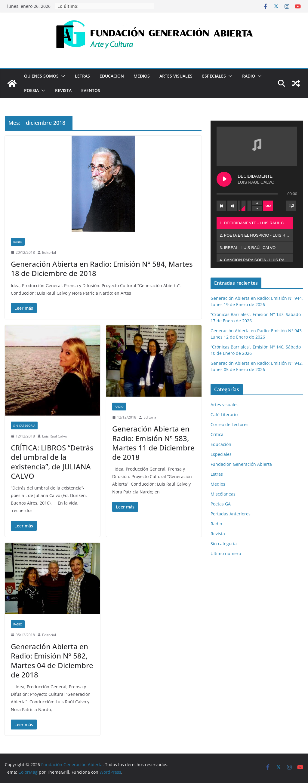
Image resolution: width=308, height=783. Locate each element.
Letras (82, 76)
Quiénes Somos (41, 76)
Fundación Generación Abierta (241, 464)
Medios (142, 76)
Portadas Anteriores (231, 514)
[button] (62, 76)
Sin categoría (24, 425)
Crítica (217, 434)
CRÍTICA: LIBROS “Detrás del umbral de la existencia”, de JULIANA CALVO (52, 462)
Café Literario (224, 414)
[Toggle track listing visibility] (291, 206)
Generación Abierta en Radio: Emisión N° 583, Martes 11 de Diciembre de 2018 (153, 443)
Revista (63, 90)
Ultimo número (226, 553)
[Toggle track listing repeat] (268, 206)
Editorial (49, 252)
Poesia (31, 90)
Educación (112, 76)
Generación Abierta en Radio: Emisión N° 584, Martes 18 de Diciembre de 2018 (102, 268)
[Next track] (232, 206)
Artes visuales (175, 76)
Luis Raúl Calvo (54, 436)
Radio (248, 76)
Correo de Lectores (229, 424)
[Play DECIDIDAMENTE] (224, 179)
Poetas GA (221, 504)
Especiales (214, 76)
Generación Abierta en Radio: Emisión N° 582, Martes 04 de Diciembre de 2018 (52, 660)
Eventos (90, 90)
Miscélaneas (223, 494)
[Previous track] (221, 206)
